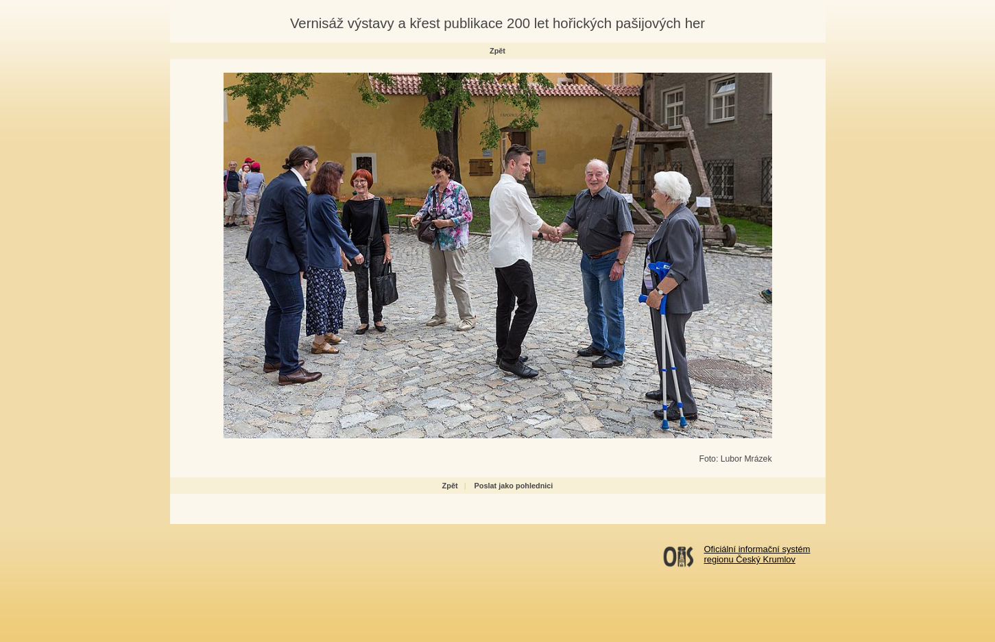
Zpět (497, 51)
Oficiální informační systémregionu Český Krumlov (757, 554)
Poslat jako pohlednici (514, 486)
